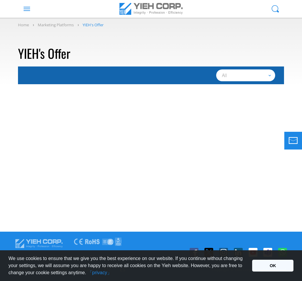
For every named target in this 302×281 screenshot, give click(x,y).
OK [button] (273, 265)
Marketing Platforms (56, 24)
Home (23, 24)
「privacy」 (100, 272)
